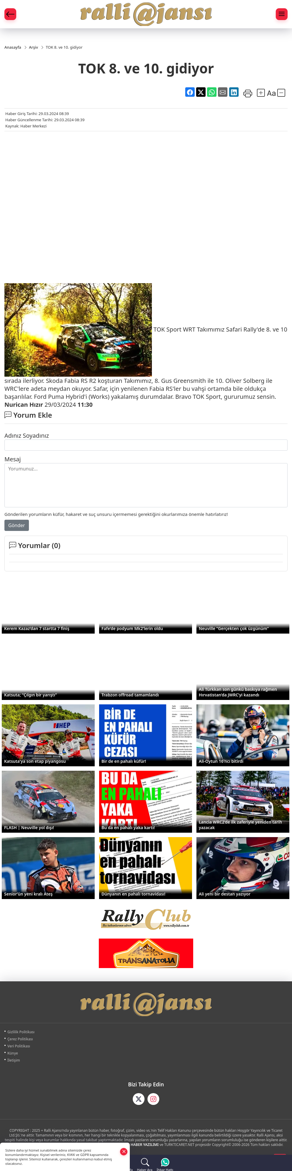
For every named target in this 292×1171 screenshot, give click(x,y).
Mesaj (12, 459)
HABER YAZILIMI (145, 1144)
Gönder (16, 525)
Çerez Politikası (20, 1039)
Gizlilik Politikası (21, 1032)
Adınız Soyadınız (26, 436)
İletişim (13, 1060)
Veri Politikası (18, 1046)
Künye (12, 1053)
